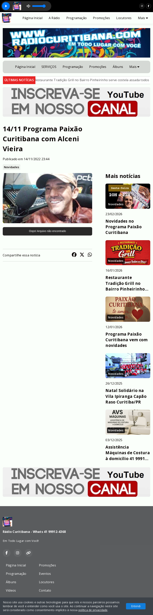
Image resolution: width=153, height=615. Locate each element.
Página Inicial (32, 18)
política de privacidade (93, 610)
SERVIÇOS (48, 67)
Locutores (123, 18)
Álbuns (118, 67)
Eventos (45, 573)
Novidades (11, 167)
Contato (45, 590)
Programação (76, 18)
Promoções (101, 18)
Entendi (135, 606)
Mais (143, 18)
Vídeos (11, 590)
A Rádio (54, 18)
